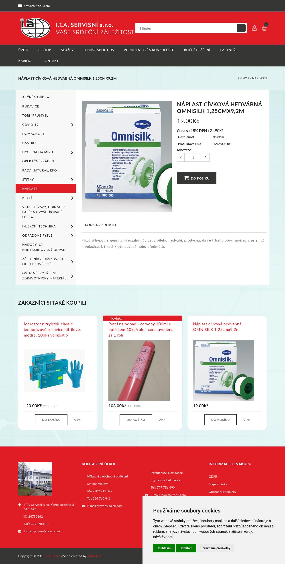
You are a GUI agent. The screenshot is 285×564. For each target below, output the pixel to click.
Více (77, 419)
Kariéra (25, 61)
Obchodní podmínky (222, 492)
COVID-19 (48, 124)
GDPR (213, 476)
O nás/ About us (99, 50)
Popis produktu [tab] (100, 225)
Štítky (48, 179)
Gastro (29, 143)
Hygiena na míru (48, 152)
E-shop (44, 50)
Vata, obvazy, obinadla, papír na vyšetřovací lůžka (44, 212)
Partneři (228, 50)
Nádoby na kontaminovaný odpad (44, 246)
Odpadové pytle (48, 235)
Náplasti (259, 78)
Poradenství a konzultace (149, 50)
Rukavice (30, 106)
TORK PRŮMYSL (35, 115)
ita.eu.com (53, 556)
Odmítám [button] (186, 548)
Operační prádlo (38, 161)
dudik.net (94, 556)
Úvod (23, 50)
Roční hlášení (197, 50)
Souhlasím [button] (164, 548)
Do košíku (196, 178)
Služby (67, 50)
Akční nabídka (35, 97)
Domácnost (33, 133)
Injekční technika (48, 226)
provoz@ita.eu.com (47, 531)
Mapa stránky (218, 484)
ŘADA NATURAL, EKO (39, 170)
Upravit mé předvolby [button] (215, 548)
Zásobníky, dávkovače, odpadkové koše (48, 261)
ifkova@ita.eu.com (173, 495)
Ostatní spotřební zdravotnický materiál (48, 275)
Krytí (48, 198)
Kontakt (51, 61)
